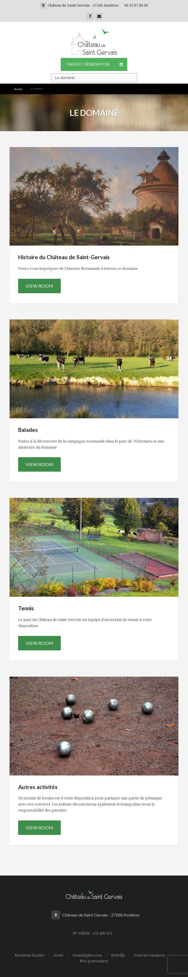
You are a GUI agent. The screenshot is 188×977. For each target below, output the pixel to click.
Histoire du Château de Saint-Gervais (64, 257)
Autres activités (38, 787)
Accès (58, 955)
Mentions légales (29, 955)
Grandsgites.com (87, 955)
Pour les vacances (149, 955)
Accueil (18, 89)
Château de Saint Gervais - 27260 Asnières (79, 5)
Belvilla (118, 955)
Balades (28, 429)
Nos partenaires (94, 961)
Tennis (26, 608)
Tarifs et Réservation (96, 64)
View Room (39, 286)
